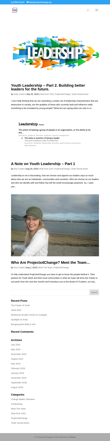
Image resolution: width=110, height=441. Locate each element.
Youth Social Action (80, 94)
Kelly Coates (19, 94)
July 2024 (15, 344)
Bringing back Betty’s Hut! (23, 324)
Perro (73, 437)
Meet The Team (45, 267)
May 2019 (15, 363)
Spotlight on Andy (19, 319)
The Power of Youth (20, 305)
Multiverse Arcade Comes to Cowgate (29, 315)
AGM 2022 (16, 310)
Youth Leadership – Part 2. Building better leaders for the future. (48, 87)
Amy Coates (19, 169)
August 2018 (17, 387)
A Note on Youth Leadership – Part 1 (43, 164)
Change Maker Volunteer (23, 399)
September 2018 (19, 382)
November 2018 (18, 378)
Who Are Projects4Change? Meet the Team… (50, 262)
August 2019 (17, 359)
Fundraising (16, 404)
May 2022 (15, 349)
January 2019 (17, 373)
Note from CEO (47, 94)
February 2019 (18, 368)
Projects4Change (62, 94)
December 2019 (18, 354)
